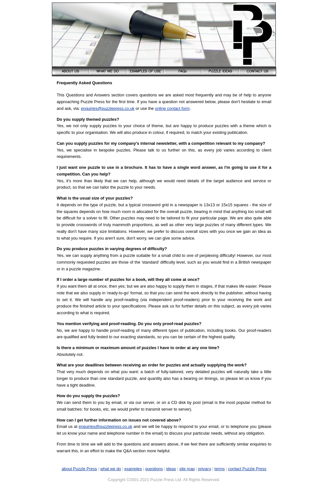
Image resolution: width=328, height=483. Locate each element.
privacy (204, 468)
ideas (171, 468)
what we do (110, 468)
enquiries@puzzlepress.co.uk (107, 108)
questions (154, 468)
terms (220, 468)
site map (187, 468)
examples (133, 468)
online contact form (172, 108)
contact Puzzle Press (247, 468)
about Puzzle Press (79, 468)
